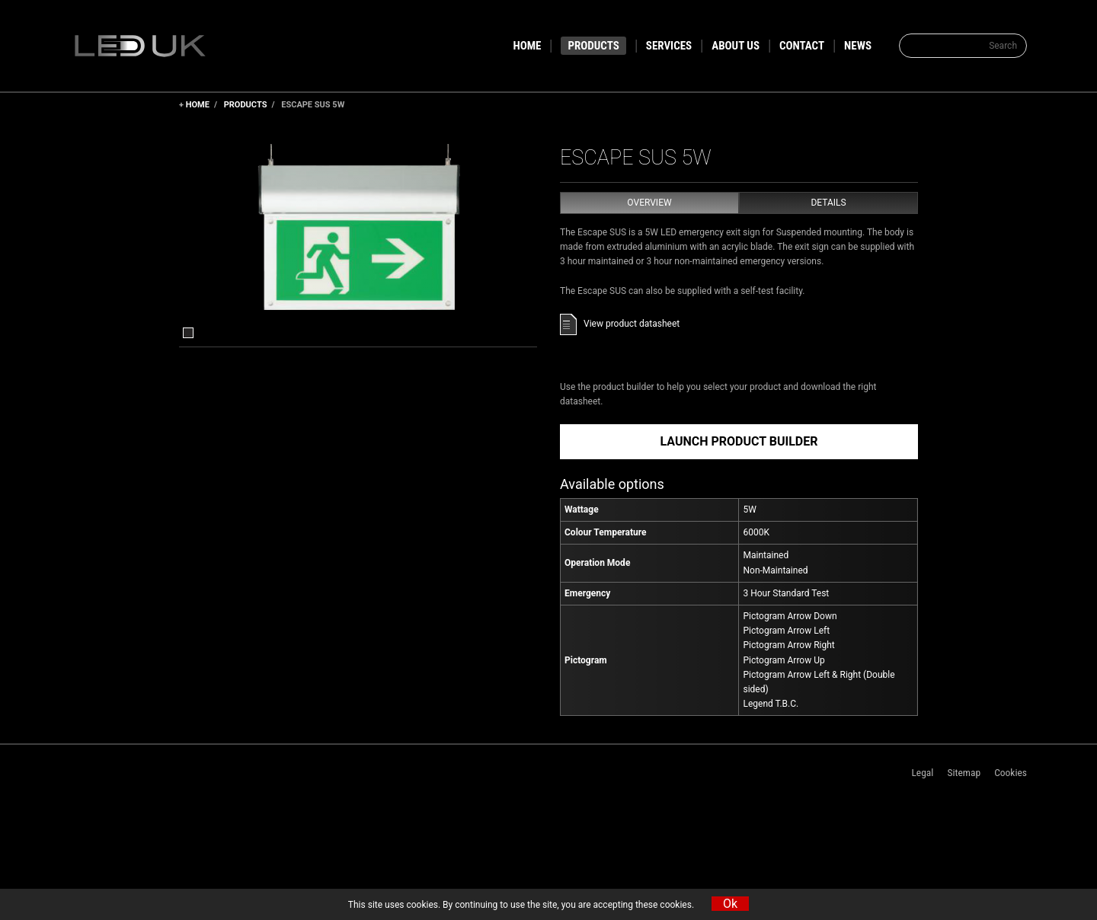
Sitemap (963, 772)
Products (245, 105)
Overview (649, 202)
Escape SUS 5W (312, 105)
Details (828, 202)
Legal (922, 772)
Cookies (1010, 772)
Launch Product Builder (738, 441)
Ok (730, 903)
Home (197, 105)
